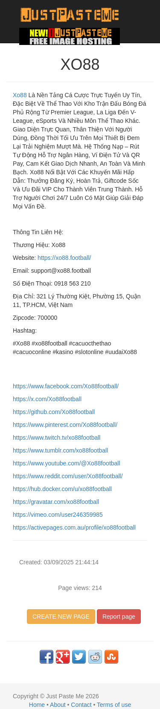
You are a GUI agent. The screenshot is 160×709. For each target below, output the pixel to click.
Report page (118, 616)
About (58, 704)
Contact (81, 704)
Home (37, 704)
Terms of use (114, 704)
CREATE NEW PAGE (61, 616)
